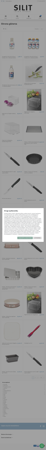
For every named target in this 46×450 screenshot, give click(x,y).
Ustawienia (37, 238)
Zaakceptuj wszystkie (25, 238)
